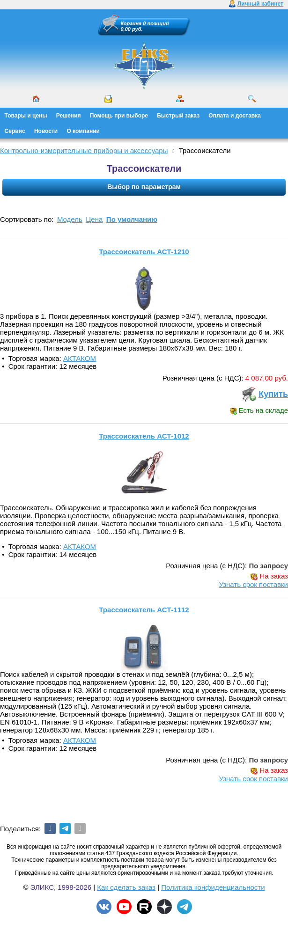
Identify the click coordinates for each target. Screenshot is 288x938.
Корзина (131, 23)
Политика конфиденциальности (213, 887)
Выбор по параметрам (144, 187)
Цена (94, 219)
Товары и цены (26, 115)
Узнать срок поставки (253, 584)
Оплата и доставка (234, 115)
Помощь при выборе (119, 115)
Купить (273, 394)
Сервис (15, 131)
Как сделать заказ (126, 887)
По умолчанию (131, 219)
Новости (46, 131)
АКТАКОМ (79, 358)
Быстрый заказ (178, 115)
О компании (83, 131)
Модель (69, 219)
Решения (68, 115)
